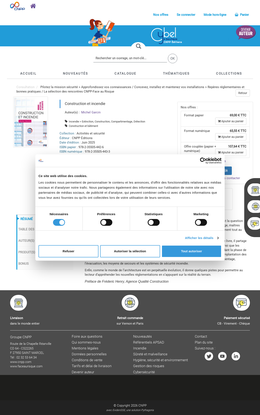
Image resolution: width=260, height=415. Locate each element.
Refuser (68, 251)
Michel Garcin (90, 112)
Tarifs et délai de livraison (91, 366)
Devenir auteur (83, 372)
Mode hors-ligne (215, 15)
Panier (242, 15)
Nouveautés (142, 336)
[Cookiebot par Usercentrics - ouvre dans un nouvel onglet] (203, 160)
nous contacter (229, 178)
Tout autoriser (191, 251)
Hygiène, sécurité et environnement (160, 360)
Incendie (139, 348)
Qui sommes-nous (86, 342)
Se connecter (186, 15)
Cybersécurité (144, 372)
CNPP (142, 405)
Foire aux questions (87, 336)
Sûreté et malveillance (150, 354)
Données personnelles (89, 354)
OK (172, 58)
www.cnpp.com (20, 362)
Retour (242, 93)
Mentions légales (85, 348)
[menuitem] (30, 122)
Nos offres (160, 15)
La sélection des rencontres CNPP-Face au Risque (79, 91)
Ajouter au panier (231, 121)
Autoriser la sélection (130, 251)
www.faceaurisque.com (26, 366)
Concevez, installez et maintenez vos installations (169, 87)
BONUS (23, 264)
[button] (125, 73)
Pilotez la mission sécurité (59, 87)
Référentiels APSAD (148, 342)
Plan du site (204, 342)
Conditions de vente (87, 360)
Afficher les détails (199, 238)
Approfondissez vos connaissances (106, 87)
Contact (201, 336)
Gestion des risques (148, 366)
